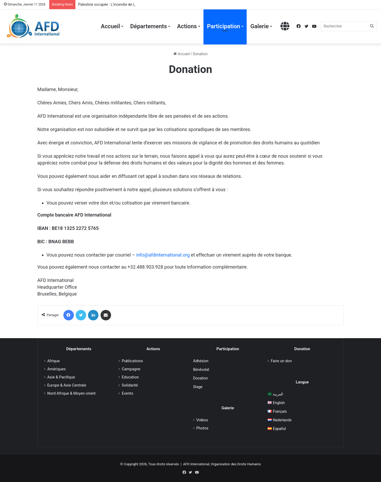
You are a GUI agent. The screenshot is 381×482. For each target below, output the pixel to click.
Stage (198, 387)
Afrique (53, 361)
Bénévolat (201, 369)
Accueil (110, 26)
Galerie (259, 26)
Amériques (56, 369)
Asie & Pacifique (61, 377)
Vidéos (202, 420)
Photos (202, 428)
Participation (223, 26)
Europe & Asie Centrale (66, 385)
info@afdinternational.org (163, 255)
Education (130, 377)
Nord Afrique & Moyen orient (71, 393)
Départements (148, 26)
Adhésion (201, 361)
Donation (200, 378)
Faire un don (281, 361)
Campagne (131, 369)
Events (127, 393)
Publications (132, 361)
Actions (187, 26)
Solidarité (130, 385)
